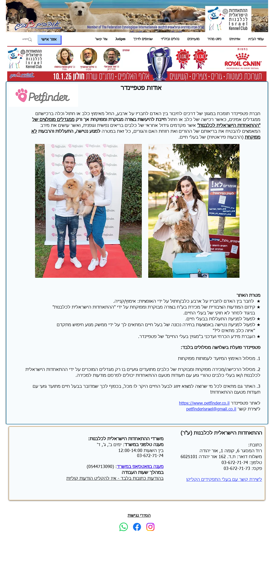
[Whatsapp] (123, 527)
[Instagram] (150, 527)
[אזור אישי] (49, 39)
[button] (234, 39)
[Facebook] (137, 527)
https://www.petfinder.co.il (204, 403)
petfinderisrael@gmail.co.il (211, 409)
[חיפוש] (22, 39)
